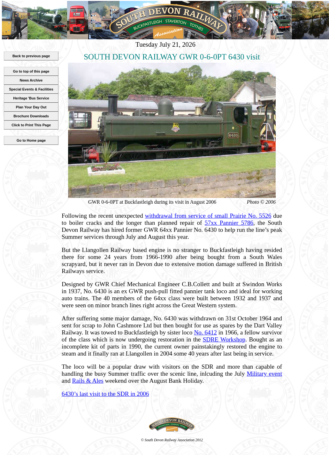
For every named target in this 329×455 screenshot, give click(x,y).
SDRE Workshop (224, 339)
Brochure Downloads (31, 116)
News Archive (31, 80)
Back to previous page (31, 56)
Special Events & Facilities (31, 89)
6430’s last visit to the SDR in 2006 (105, 393)
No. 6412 (205, 332)
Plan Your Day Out (31, 107)
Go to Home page (31, 140)
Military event (264, 373)
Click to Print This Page (31, 125)
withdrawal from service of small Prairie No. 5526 (208, 215)
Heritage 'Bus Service (31, 98)
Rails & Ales (87, 380)
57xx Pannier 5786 (229, 222)
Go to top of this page (31, 71)
